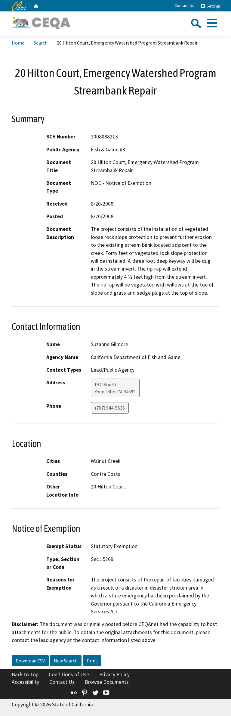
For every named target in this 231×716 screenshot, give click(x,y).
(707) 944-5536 (110, 408)
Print (92, 661)
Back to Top (25, 674)
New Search (66, 661)
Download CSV (30, 661)
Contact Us (184, 5)
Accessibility (25, 682)
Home (18, 43)
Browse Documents (107, 682)
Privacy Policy (114, 674)
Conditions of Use (69, 674)
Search (41, 43)
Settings (210, 6)
